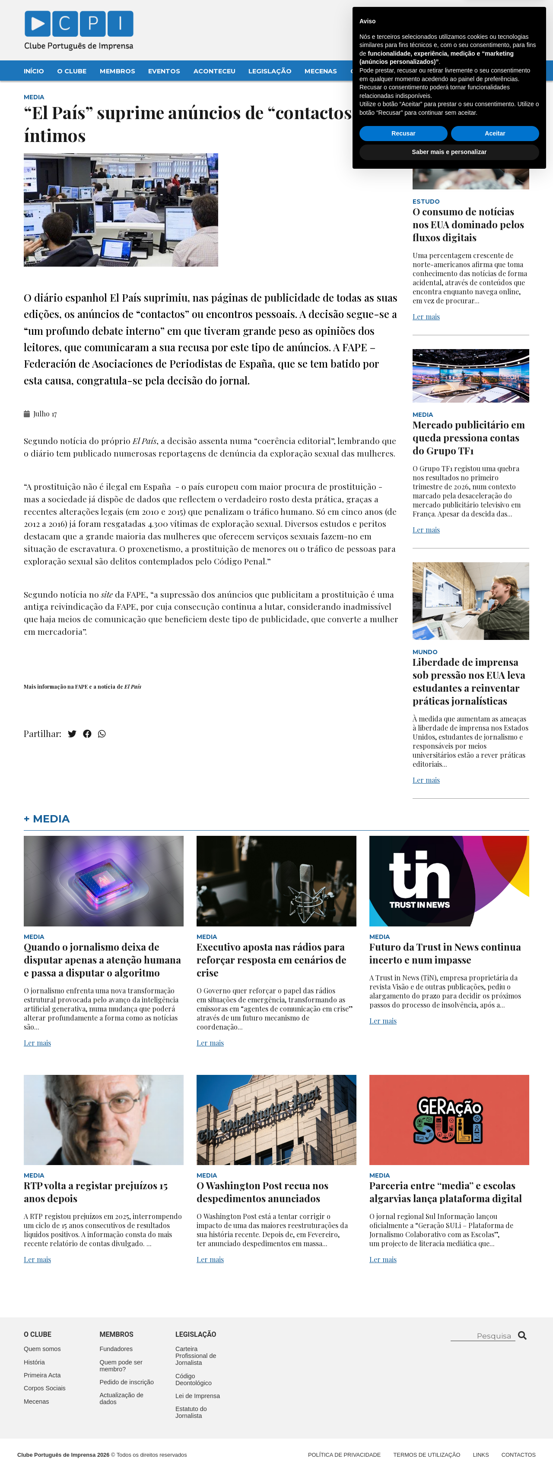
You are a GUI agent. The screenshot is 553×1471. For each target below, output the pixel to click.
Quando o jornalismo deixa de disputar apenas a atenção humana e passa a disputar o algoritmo (102, 959)
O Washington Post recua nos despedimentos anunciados (262, 1192)
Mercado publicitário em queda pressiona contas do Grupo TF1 (469, 437)
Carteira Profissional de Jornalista (195, 1355)
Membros (117, 71)
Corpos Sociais (45, 1388)
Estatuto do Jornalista (191, 1412)
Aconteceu (214, 71)
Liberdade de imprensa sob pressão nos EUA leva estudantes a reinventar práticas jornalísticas (469, 681)
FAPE (81, 686)
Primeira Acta (42, 1375)
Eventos (164, 71)
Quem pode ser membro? (121, 1366)
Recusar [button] (403, 1428)
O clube (37, 1334)
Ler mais (426, 316)
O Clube (71, 71)
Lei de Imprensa (197, 1395)
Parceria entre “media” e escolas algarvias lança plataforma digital (445, 1192)
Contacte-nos (504, 16)
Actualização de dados (122, 1398)
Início (34, 71)
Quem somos (42, 1348)
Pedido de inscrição (127, 1382)
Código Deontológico (193, 1379)
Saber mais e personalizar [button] (449, 1447)
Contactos (372, 71)
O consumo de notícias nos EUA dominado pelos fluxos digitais (468, 224)
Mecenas (321, 71)
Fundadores (116, 1348)
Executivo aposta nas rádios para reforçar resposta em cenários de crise (271, 959)
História (34, 1362)
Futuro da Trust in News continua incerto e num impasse (445, 953)
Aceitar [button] (495, 1428)
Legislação (270, 71)
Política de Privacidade (344, 1455)
